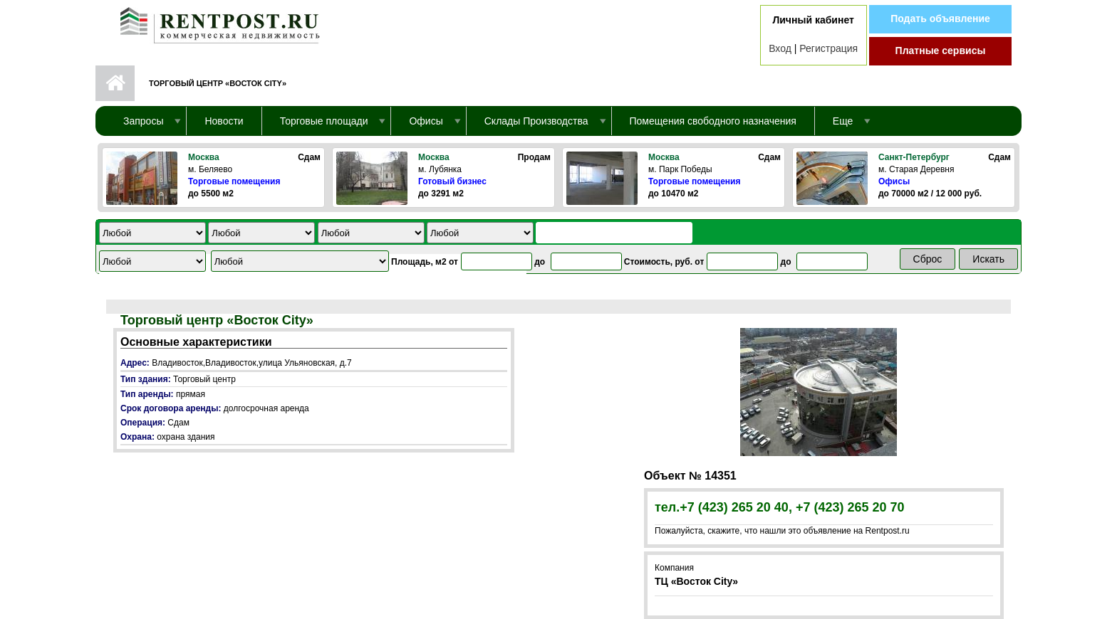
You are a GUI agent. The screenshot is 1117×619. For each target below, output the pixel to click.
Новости (223, 121)
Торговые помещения (234, 181)
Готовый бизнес (452, 181)
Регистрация (828, 48)
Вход (780, 48)
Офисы (894, 181)
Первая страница (115, 83)
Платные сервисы (940, 50)
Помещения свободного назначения (713, 121)
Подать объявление (940, 18)
